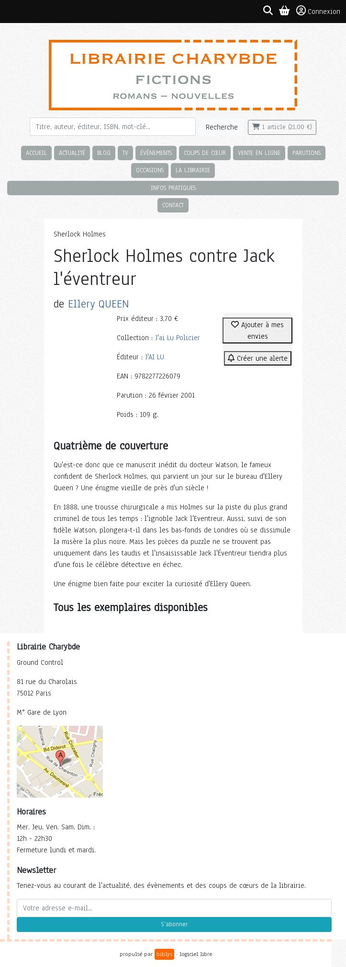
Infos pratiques (173, 188)
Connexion (318, 11)
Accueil (36, 153)
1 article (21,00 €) (282, 127)
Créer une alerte (258, 358)
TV (125, 153)
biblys (164, 954)
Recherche (222, 127)
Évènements (156, 153)
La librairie (193, 170)
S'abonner (174, 924)
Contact (173, 205)
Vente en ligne (259, 153)
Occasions (150, 170)
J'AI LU (154, 357)
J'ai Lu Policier (177, 337)
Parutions (306, 153)
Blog (104, 153)
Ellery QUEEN (98, 303)
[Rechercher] (113, 127)
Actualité (72, 153)
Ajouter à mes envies (257, 330)
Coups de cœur (205, 153)
